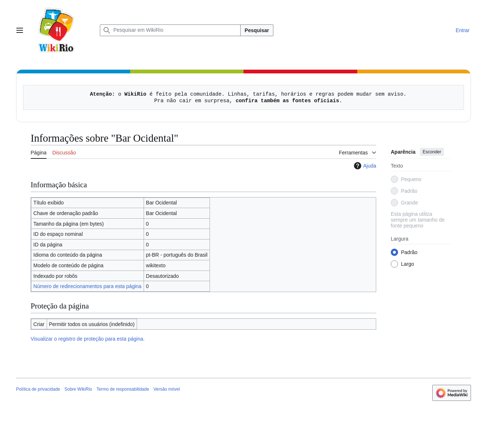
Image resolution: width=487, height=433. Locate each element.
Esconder (432, 151)
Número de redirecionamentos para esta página (88, 286)
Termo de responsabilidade (123, 389)
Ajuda (364, 165)
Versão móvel (166, 389)
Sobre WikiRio (78, 389)
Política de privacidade (38, 389)
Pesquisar (257, 30)
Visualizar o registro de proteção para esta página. (88, 339)
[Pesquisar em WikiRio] (170, 30)
